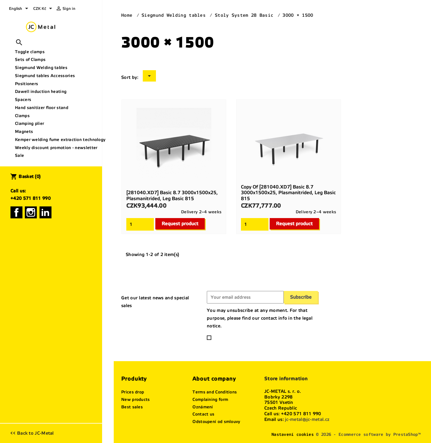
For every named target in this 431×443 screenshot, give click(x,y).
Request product (180, 223)
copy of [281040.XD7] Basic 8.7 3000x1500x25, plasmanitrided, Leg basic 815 (288, 192)
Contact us (203, 414)
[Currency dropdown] (43, 9)
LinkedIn (45, 212)
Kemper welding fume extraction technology (56, 139)
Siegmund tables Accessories (45, 75)
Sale (19, 155)
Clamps (22, 116)
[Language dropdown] (19, 9)
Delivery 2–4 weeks (201, 212)
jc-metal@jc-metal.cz (307, 419)
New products (135, 399)
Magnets (24, 131)
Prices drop (132, 392)
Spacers (23, 99)
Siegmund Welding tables (41, 67)
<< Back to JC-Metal (32, 433)
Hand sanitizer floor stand (41, 107)
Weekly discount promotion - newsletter (56, 147)
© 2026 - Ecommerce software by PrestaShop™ (368, 434)
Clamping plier (29, 123)
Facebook (16, 212)
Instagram (31, 212)
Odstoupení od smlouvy (216, 421)
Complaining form (210, 399)
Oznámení (202, 407)
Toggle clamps (30, 52)
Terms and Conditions (214, 392)
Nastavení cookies (292, 434)
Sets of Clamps (30, 59)
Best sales (132, 407)
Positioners (26, 84)
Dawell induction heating (40, 91)
